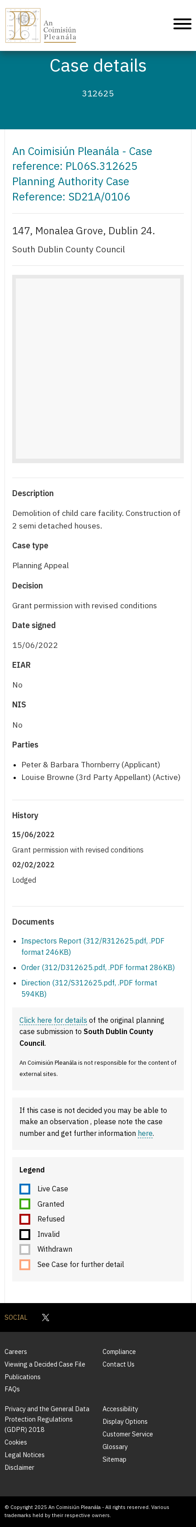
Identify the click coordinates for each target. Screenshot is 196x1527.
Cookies (16, 1442)
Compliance (119, 1351)
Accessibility (120, 1408)
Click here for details (53, 1020)
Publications (23, 1376)
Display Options (125, 1421)
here (145, 1133)
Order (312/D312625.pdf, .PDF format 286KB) (98, 967)
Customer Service (128, 1434)
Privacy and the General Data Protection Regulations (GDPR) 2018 (47, 1419)
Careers (16, 1351)
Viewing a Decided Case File (45, 1364)
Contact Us (119, 1364)
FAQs (12, 1389)
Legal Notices (25, 1454)
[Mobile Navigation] (182, 25)
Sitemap (114, 1459)
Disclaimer (19, 1467)
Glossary (115, 1446)
